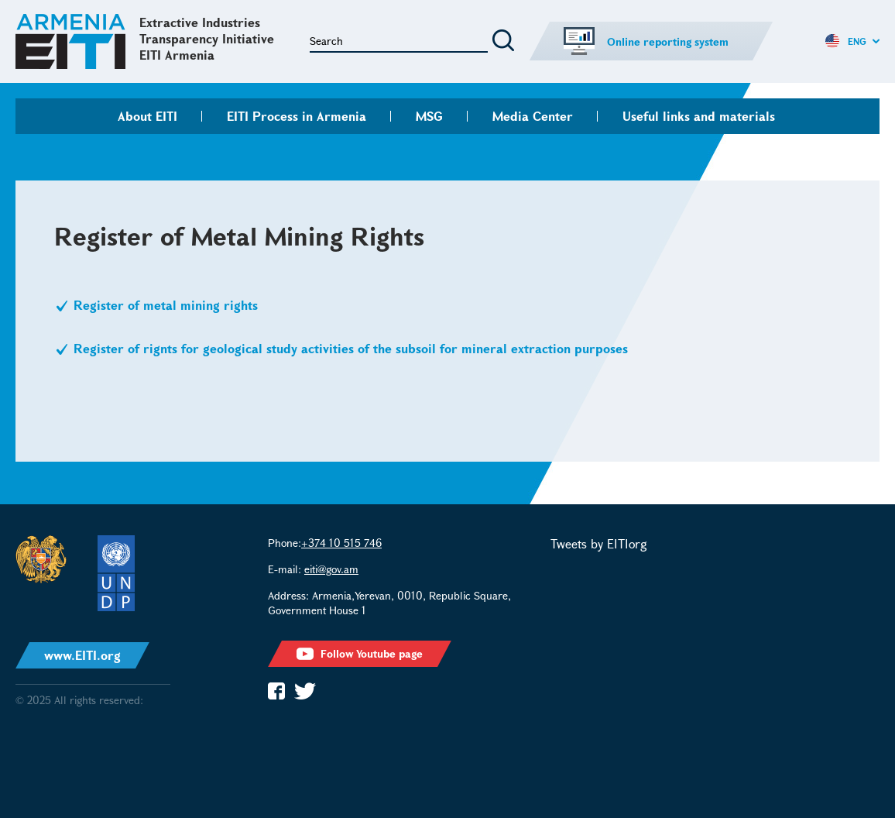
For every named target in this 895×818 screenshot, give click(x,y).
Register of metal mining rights (168, 305)
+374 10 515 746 (341, 542)
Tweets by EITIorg (598, 543)
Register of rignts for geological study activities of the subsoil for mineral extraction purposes (353, 348)
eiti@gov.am (331, 569)
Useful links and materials (698, 116)
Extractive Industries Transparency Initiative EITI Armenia (206, 38)
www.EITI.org (82, 655)
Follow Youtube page (360, 653)
